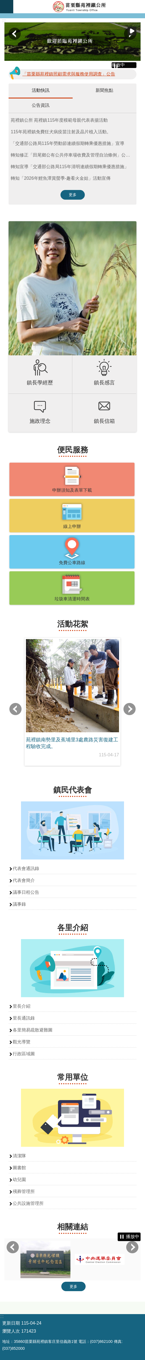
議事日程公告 (26, 892)
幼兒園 (19, 1179)
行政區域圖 (24, 1053)
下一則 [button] (129, 709)
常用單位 (72, 1077)
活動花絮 (72, 624)
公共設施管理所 (28, 1203)
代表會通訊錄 (26, 868)
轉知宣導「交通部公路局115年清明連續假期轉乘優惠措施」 (70, 166)
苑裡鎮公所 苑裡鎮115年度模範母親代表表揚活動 (59, 120)
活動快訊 (40, 90)
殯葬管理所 (24, 1191)
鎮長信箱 (104, 421)
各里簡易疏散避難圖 (32, 1030)
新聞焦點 (104, 90)
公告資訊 (40, 105)
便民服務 (72, 449)
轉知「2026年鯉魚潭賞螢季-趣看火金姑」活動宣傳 (60, 178)
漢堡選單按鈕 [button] (6, 6)
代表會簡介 (24, 880)
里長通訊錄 (24, 1018)
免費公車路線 (72, 562)
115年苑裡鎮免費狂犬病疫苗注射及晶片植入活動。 (61, 131)
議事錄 (19, 904)
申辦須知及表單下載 (72, 490)
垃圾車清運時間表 (72, 598)
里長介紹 (21, 1006)
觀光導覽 (21, 1041)
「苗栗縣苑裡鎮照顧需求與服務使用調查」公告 (68, 74)
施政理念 (40, 421)
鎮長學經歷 (40, 382)
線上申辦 (72, 526)
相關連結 (72, 1227)
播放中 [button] (132, 31)
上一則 (15, 34)
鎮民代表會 (72, 790)
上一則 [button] (15, 709)
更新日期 (11, 1323)
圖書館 (19, 1167)
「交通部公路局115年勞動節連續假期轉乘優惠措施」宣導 (67, 143)
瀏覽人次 (11, 1331)
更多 (73, 194)
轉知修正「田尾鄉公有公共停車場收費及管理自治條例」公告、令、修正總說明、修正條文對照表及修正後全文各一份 (73, 155)
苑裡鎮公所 (79, 6)
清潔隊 (19, 1155)
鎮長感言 (104, 382)
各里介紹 (72, 927)
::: (4, 20)
